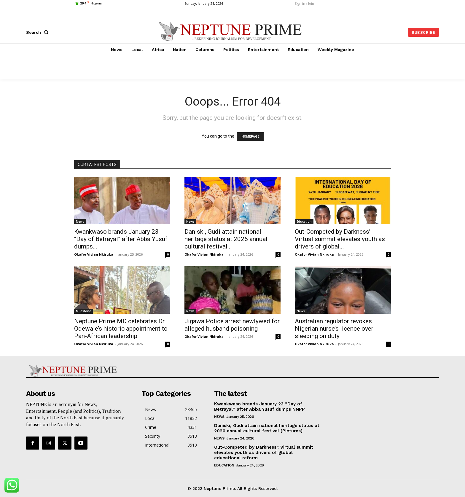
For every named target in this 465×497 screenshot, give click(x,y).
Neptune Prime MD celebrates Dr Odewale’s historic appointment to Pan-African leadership (121, 329)
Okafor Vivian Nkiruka (93, 254)
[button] (38, 32)
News (80, 221)
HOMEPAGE (250, 136)
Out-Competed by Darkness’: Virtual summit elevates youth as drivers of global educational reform (263, 453)
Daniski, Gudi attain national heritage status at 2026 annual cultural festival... (225, 239)
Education (304, 221)
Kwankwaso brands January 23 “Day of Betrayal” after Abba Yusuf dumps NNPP (259, 406)
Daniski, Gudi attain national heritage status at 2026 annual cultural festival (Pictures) (266, 428)
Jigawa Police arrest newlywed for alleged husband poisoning (232, 325)
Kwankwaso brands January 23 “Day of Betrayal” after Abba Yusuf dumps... (121, 239)
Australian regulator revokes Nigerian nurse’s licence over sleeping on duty (334, 329)
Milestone (83, 311)
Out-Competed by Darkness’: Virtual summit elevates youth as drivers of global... (340, 239)
